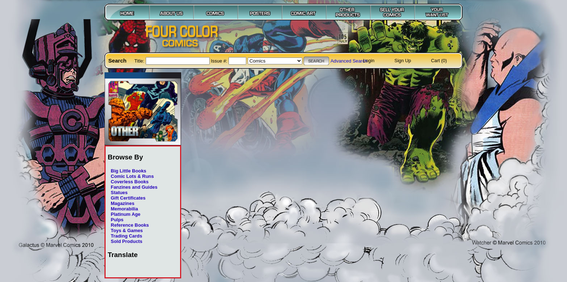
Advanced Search (349, 61)
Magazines (122, 203)
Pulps (117, 219)
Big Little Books (128, 171)
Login (369, 60)
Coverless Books (130, 181)
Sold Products (126, 241)
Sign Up (403, 60)
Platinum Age (125, 214)
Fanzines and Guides (134, 187)
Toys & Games (127, 230)
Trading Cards (126, 236)
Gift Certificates (128, 198)
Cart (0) (439, 60)
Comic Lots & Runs (132, 176)
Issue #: (220, 61)
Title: (140, 61)
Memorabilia (124, 209)
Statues (119, 192)
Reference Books (130, 225)
